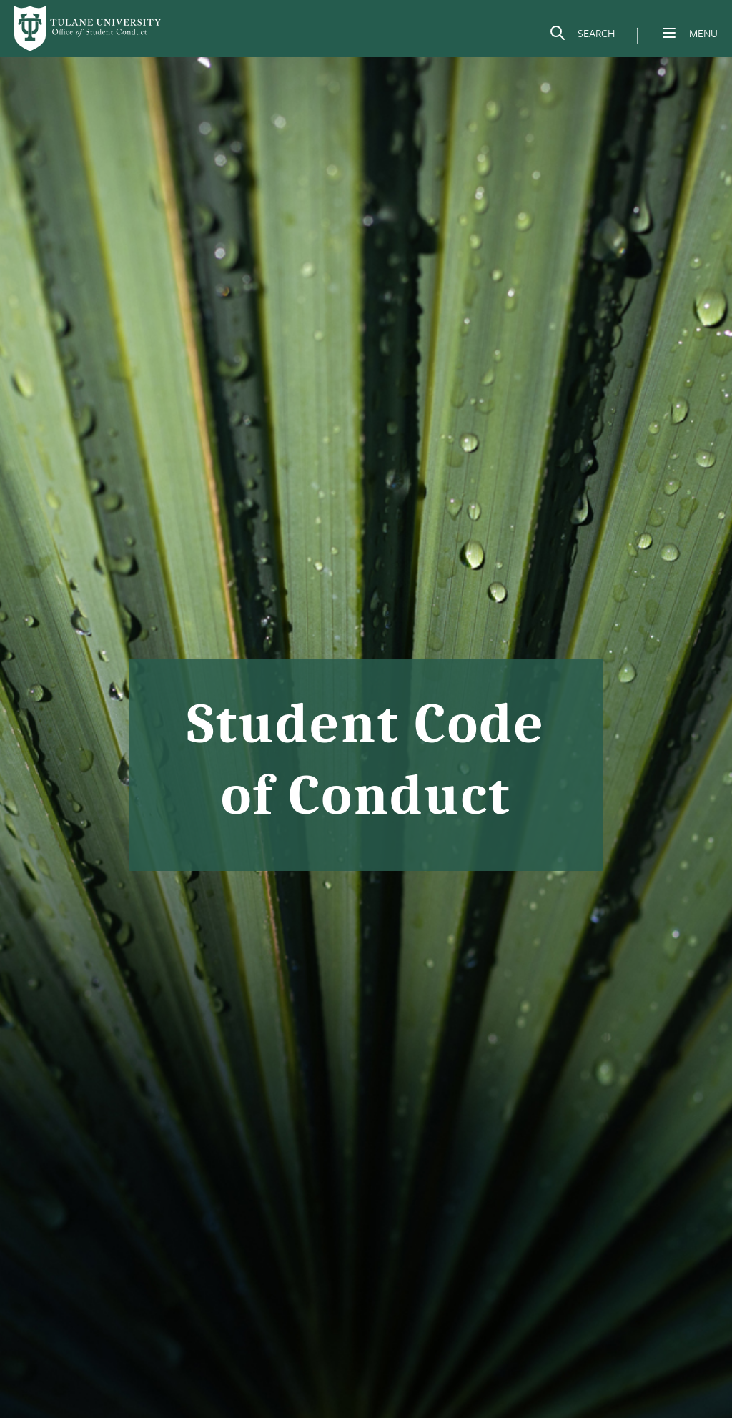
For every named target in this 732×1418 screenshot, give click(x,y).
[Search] (582, 35)
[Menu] (669, 32)
